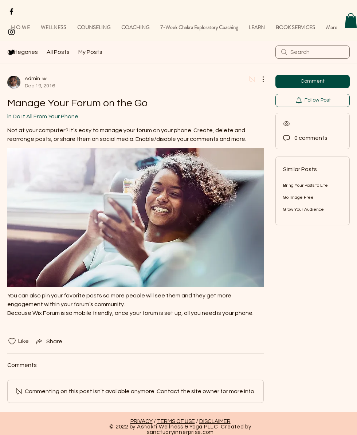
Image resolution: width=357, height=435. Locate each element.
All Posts (58, 52)
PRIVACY (141, 421)
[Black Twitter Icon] (11, 52)
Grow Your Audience (303, 209)
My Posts (90, 52)
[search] (312, 52)
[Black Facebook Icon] (11, 11)
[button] (351, 20)
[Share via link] (48, 341)
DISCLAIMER (215, 421)
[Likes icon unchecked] (12, 341)
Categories (22, 52)
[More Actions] (259, 79)
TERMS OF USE (176, 421)
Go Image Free (298, 197)
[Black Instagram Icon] (11, 32)
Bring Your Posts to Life (305, 185)
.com (207, 432)
